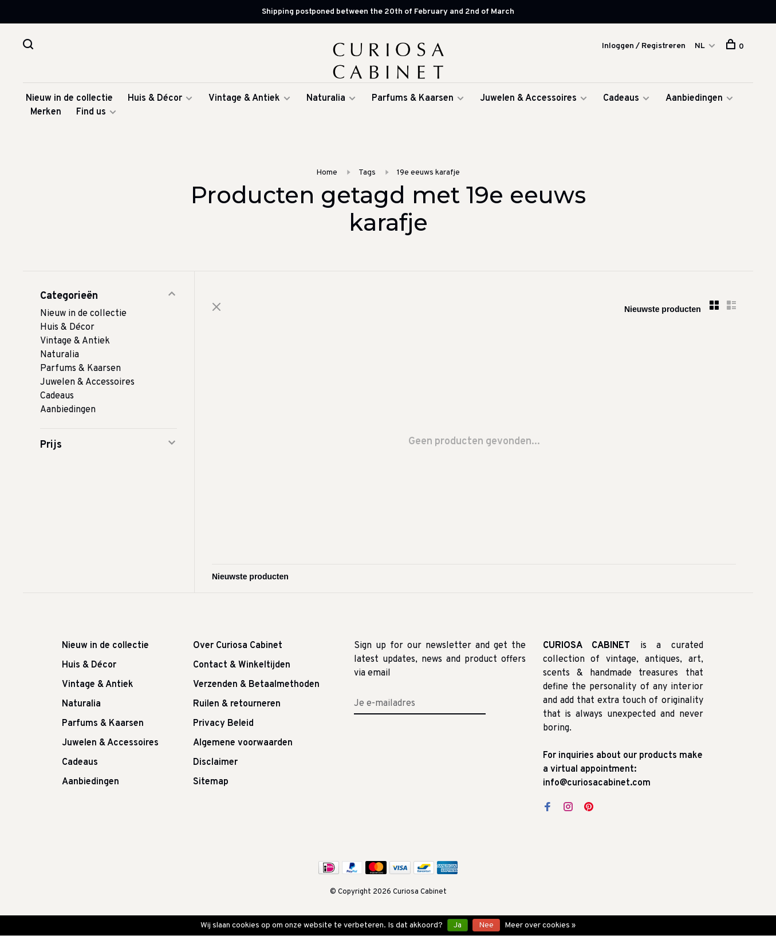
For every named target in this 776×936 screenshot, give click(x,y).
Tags (367, 172)
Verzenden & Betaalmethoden (256, 684)
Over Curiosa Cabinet (237, 645)
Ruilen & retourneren (237, 704)
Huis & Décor (155, 98)
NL (700, 46)
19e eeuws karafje (428, 172)
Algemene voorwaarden (243, 743)
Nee (486, 925)
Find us (91, 112)
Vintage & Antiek (244, 98)
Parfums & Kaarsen (413, 98)
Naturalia (327, 98)
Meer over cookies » (540, 925)
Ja (458, 925)
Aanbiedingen (694, 98)
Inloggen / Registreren (644, 46)
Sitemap (211, 782)
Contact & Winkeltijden (241, 665)
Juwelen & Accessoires (528, 98)
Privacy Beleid (223, 723)
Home (326, 172)
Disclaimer (215, 762)
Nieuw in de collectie (69, 98)
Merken (45, 112)
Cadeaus (621, 98)
